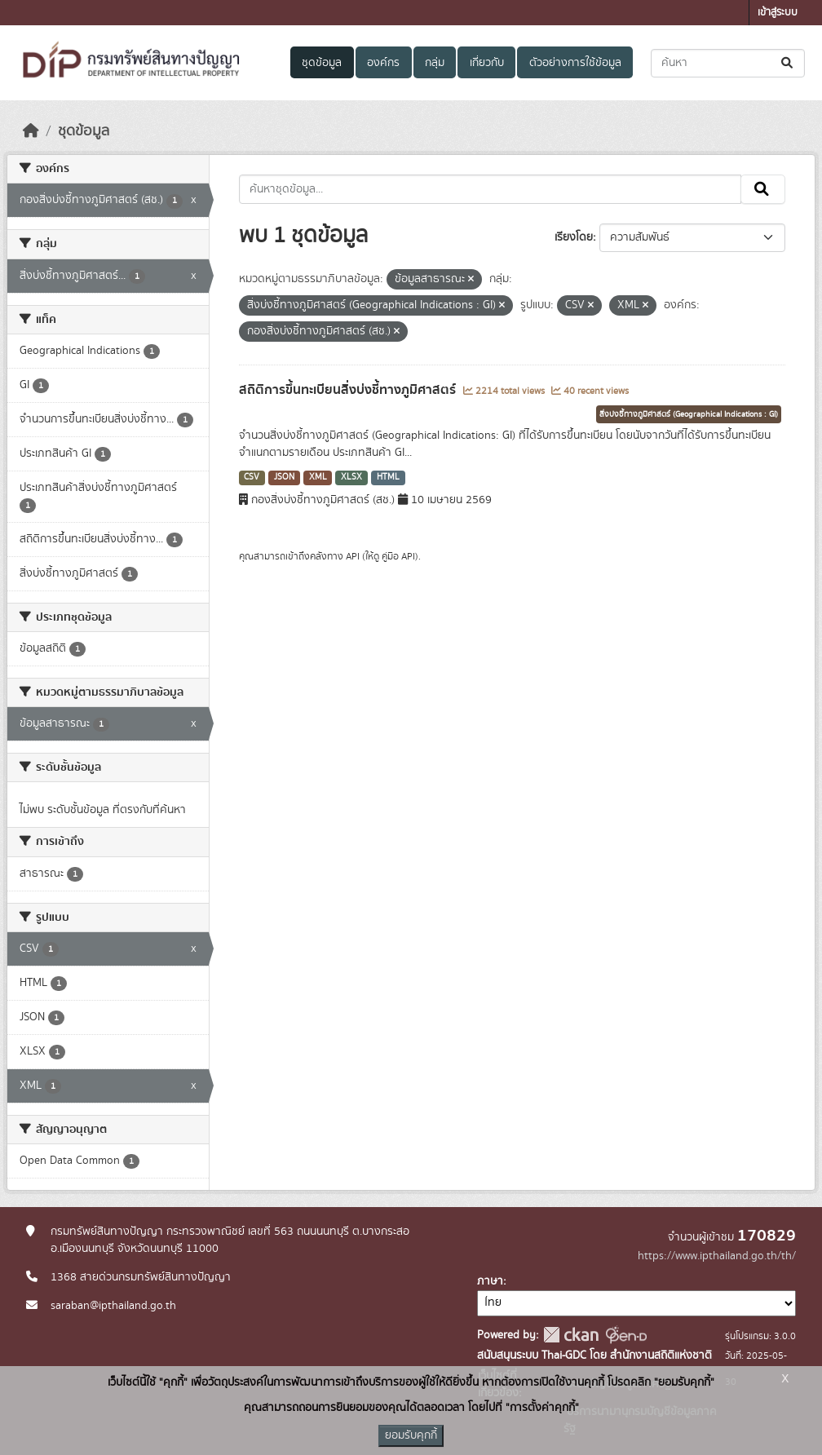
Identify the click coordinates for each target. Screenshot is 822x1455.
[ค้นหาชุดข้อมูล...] (728, 63)
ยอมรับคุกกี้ (411, 1435)
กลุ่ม (434, 63)
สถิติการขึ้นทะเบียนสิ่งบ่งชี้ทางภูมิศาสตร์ (349, 389)
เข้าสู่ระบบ (778, 12)
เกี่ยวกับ (487, 63)
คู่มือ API (398, 556)
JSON (284, 477)
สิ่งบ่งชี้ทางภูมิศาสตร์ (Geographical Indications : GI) (688, 414)
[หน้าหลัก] (31, 131)
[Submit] (788, 63)
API (353, 556)
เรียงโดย (574, 237)
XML (318, 477)
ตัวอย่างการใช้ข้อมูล (575, 63)
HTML (388, 477)
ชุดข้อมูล (322, 63)
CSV (251, 477)
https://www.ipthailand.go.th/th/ (717, 1256)
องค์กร (383, 63)
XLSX (351, 477)
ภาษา (490, 1281)
